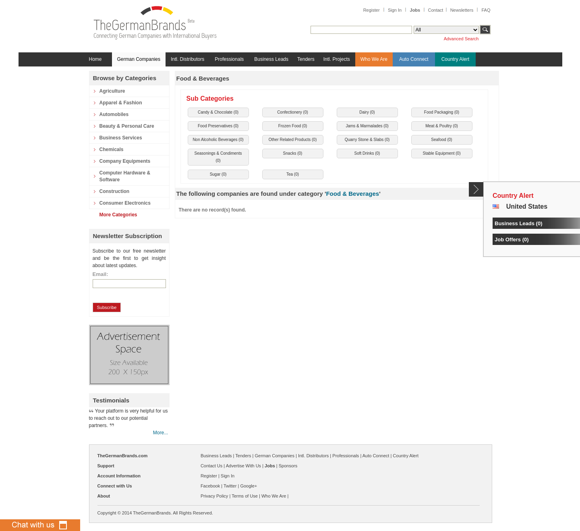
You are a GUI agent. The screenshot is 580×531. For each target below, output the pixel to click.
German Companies (138, 59)
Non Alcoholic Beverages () (218, 139)
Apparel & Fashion (120, 103)
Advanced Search (461, 38)
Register (371, 10)
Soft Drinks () (367, 153)
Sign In (395, 10)
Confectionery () (292, 112)
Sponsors (288, 465)
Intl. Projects (336, 59)
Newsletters (461, 10)
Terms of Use (245, 496)
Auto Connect (414, 59)
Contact (435, 10)
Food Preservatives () (218, 126)
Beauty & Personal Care (126, 126)
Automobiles (114, 114)
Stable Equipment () (442, 153)
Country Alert (455, 59)
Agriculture (112, 91)
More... (160, 433)
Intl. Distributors (187, 59)
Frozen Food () (292, 126)
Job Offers (508, 239)
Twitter (230, 485)
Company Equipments (125, 161)
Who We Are (373, 59)
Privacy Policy (214, 496)
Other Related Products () (293, 139)
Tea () (292, 174)
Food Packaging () (441, 112)
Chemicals (111, 149)
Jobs (415, 10)
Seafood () (441, 139)
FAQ (485, 10)
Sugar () (218, 174)
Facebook (210, 485)
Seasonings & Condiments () (218, 157)
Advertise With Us (243, 465)
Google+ (248, 485)
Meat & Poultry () (441, 126)
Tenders (306, 59)
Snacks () (292, 153)
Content (476, 189)
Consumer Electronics (125, 203)
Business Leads (271, 59)
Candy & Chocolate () (218, 112)
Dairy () (367, 112)
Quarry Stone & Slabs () (367, 139)
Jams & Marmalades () (367, 126)
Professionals (229, 59)
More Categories (118, 215)
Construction (114, 191)
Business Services (120, 138)
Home (95, 59)
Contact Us (211, 465)
